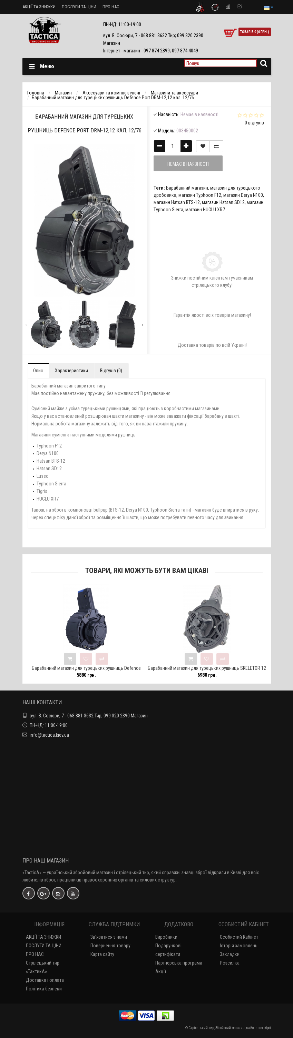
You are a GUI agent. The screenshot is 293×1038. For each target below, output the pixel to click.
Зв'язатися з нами (108, 937)
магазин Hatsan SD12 (223, 202)
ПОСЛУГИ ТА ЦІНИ (79, 6)
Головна (35, 92)
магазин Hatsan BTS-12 (177, 202)
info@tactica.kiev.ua (49, 735)
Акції (160, 971)
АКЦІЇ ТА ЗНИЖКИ (39, 6)
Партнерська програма (178, 963)
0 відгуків (254, 122)
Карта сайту (102, 954)
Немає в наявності (188, 164)
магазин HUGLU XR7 (205, 209)
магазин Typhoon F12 (199, 195)
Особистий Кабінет (239, 937)
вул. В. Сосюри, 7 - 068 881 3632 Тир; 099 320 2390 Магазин (89, 715)
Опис (38, 370)
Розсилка (230, 963)
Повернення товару (110, 945)
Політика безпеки (44, 988)
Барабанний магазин (187, 188)
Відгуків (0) (111, 370)
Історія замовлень (238, 945)
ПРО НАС (110, 6)
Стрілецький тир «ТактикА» (42, 967)
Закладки (230, 954)
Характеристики (71, 370)
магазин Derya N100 (243, 195)
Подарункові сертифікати (168, 950)
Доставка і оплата (45, 980)
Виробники (166, 937)
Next (141, 324)
